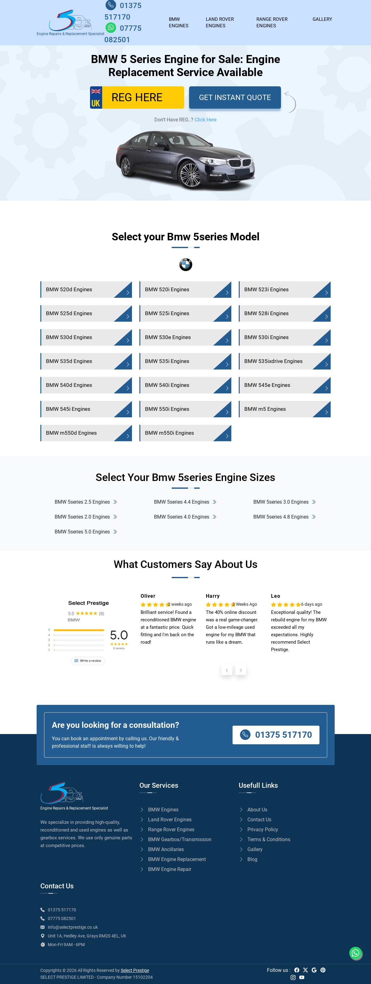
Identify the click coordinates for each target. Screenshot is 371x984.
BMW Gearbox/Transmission (175, 839)
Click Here (205, 120)
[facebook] (296, 970)
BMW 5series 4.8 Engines (284, 517)
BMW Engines (159, 810)
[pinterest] (322, 970)
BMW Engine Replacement (172, 859)
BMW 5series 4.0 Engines (185, 517)
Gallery (251, 849)
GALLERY (322, 19)
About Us (253, 810)
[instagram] (293, 978)
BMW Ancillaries (161, 849)
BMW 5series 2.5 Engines (86, 502)
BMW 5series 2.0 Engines (86, 517)
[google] (314, 970)
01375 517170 (276, 734)
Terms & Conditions (264, 839)
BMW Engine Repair (165, 869)
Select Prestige (135, 970)
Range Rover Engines (271, 22)
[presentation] (226, 669)
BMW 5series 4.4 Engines (185, 502)
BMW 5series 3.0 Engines (284, 502)
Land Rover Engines (220, 22)
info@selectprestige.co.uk (73, 927)
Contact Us (255, 820)
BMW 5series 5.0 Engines (86, 532)
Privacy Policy (258, 829)
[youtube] (301, 978)
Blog (248, 859)
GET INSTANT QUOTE (235, 97)
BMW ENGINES (178, 22)
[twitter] (305, 970)
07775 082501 (62, 918)
